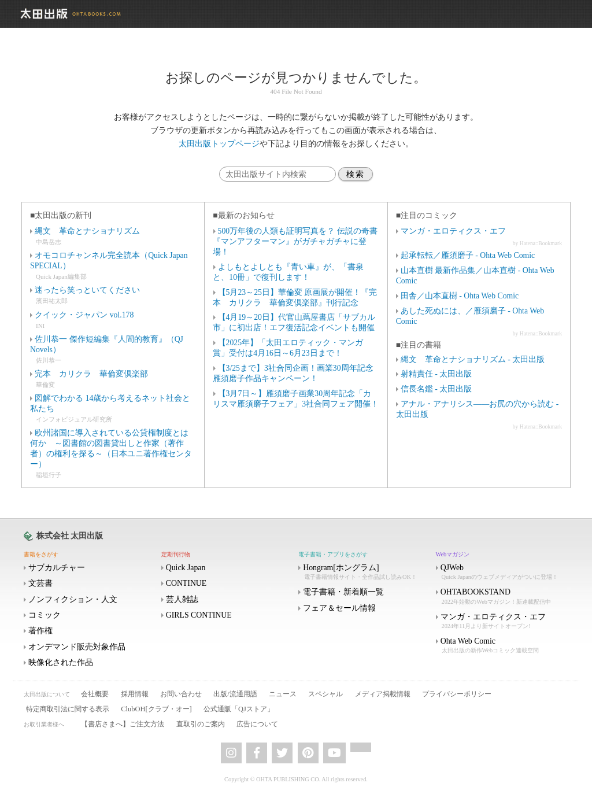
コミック (44, 615)
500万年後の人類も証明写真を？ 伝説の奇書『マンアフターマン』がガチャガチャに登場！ (295, 241)
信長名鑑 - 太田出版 (436, 389)
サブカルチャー (56, 567)
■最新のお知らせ (243, 215)
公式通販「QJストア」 (239, 709)
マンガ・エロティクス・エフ (453, 231)
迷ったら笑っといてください (87, 290)
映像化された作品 (60, 662)
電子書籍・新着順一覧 (343, 592)
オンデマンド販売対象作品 (76, 646)
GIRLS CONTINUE (199, 615)
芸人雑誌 (182, 599)
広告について (257, 724)
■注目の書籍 (418, 345)
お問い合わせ (181, 694)
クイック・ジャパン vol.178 (84, 315)
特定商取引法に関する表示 (67, 709)
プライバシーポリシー (456, 694)
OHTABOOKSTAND (503, 596)
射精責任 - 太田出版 (436, 374)
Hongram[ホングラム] (366, 572)
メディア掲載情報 (382, 694)
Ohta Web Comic (503, 646)
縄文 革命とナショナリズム (87, 231)
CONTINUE (186, 583)
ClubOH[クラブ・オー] (156, 709)
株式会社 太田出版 (69, 535)
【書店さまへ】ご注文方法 (122, 724)
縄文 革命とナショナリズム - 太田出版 (473, 359)
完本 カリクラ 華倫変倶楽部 (91, 374)
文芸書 (40, 583)
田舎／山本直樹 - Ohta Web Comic (460, 295)
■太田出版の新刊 (60, 215)
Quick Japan (186, 567)
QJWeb (503, 572)
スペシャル (325, 694)
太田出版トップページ (219, 143)
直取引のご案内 (200, 724)
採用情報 (135, 694)
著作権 (40, 630)
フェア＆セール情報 (339, 608)
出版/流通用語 (235, 694)
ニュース (283, 694)
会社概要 (95, 694)
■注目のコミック (426, 215)
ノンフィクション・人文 (72, 599)
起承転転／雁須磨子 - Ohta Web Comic (468, 255)
